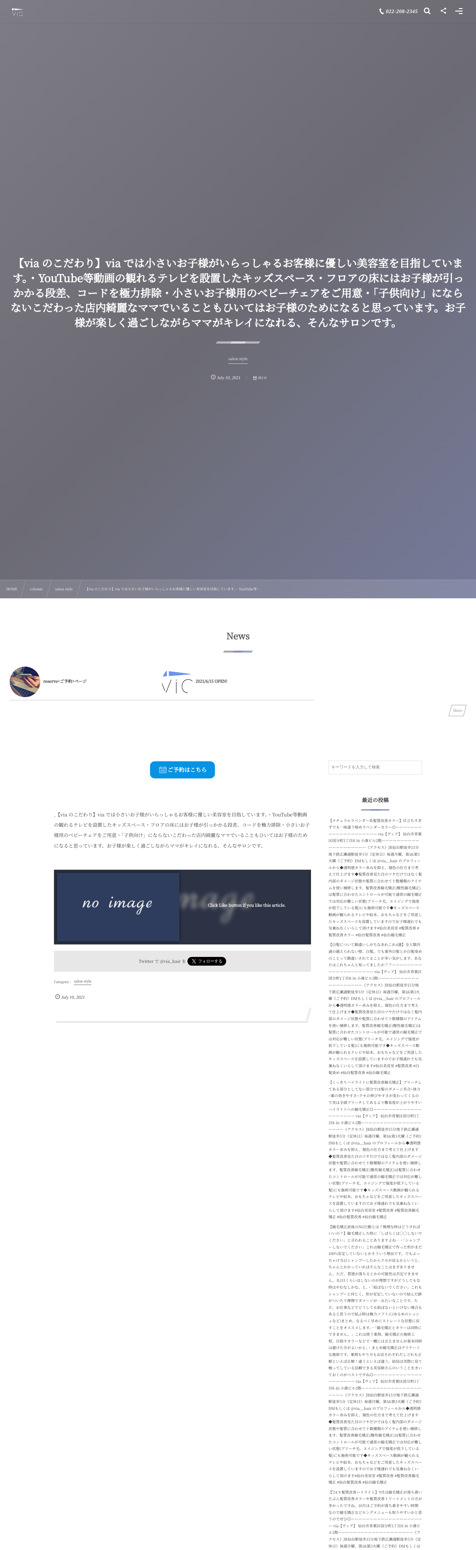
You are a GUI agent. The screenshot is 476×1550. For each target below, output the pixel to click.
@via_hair (170, 961)
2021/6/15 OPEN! (211, 681)
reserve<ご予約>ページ (65, 681)
